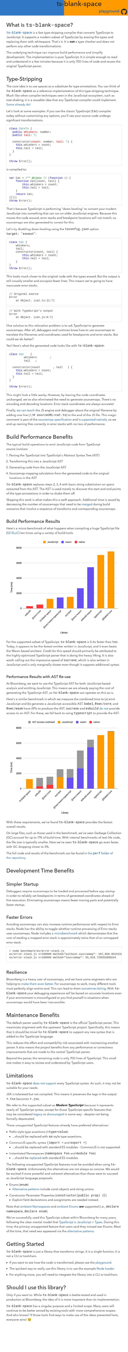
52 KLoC (13, 533)
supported (89, 420)
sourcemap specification (55, 420)
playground (109, 11)
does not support (44, 1083)
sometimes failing (94, 989)
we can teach (26, 410)
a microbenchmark (65, 933)
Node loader (105, 1269)
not (106, 708)
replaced (35, 1158)
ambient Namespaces (35, 1207)
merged (87, 504)
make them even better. (37, 984)
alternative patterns (80, 1231)
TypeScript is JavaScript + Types (80, 1222)
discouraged (55, 1114)
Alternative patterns (25, 1189)
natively (101, 420)
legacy (37, 1114)
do (101, 708)
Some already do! (18, 105)
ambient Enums (67, 1207)
